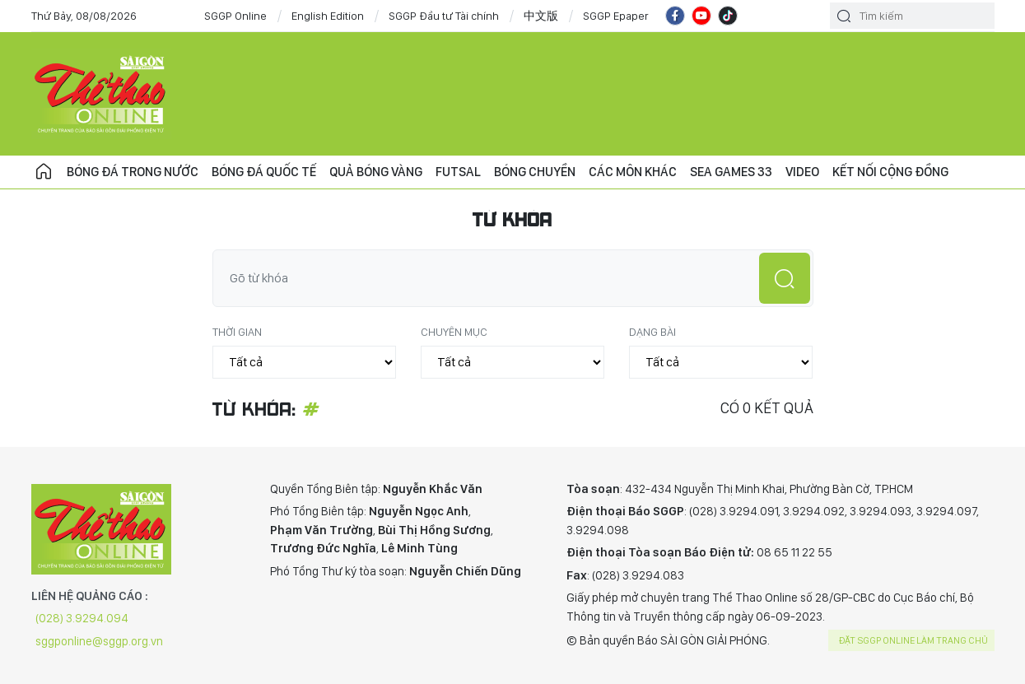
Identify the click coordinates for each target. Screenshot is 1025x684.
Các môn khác (633, 171)
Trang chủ (43, 172)
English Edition (327, 15)
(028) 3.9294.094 (81, 618)
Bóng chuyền (534, 171)
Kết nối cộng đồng (890, 171)
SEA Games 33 (731, 171)
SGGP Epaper (616, 15)
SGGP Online (235, 15)
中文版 (541, 15)
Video (802, 171)
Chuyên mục (454, 331)
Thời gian (237, 331)
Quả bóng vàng (375, 171)
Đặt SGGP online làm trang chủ (913, 640)
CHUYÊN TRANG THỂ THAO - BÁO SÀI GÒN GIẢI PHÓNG (101, 94)
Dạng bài (652, 331)
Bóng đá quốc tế (264, 171)
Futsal (458, 171)
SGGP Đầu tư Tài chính (444, 15)
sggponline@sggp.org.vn (99, 641)
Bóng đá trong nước (132, 171)
